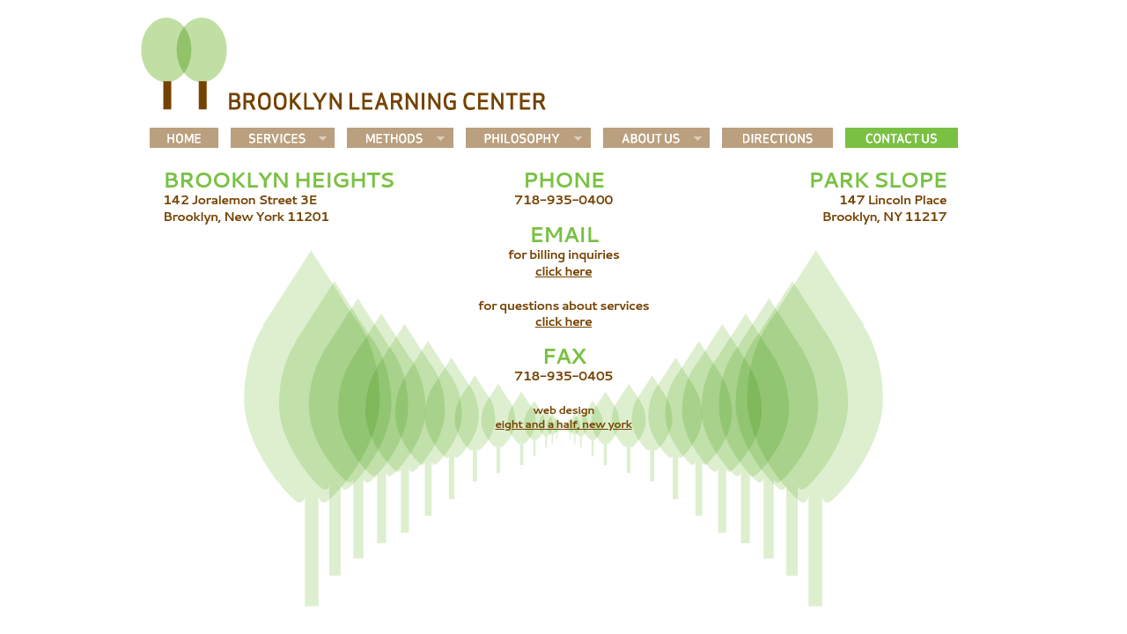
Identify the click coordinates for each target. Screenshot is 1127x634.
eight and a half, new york (563, 423)
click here (563, 271)
